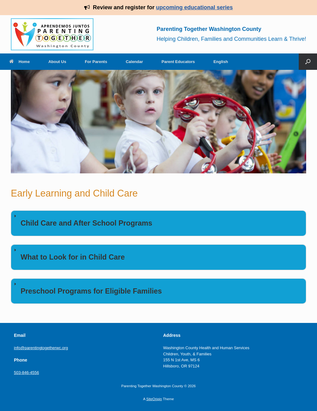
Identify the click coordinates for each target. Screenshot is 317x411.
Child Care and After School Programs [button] (82, 220)
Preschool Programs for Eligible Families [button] (87, 288)
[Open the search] (308, 61)
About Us (57, 61)
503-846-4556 (26, 372)
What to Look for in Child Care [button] (68, 254)
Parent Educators (178, 61)
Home (19, 61)
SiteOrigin (154, 399)
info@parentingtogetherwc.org (41, 347)
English (220, 61)
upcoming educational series (194, 7)
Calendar (134, 61)
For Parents (96, 61)
